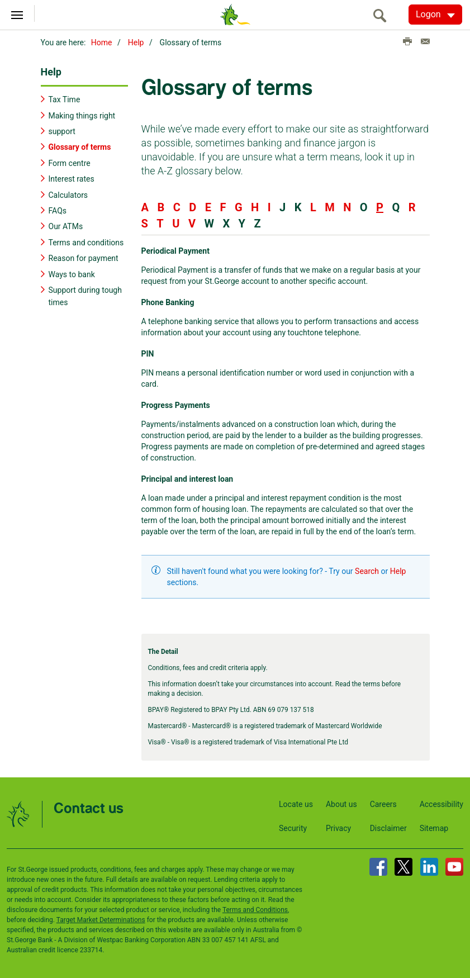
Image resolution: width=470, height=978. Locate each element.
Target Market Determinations (100, 919)
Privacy (338, 827)
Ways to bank (72, 273)
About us (341, 803)
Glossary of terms (80, 147)
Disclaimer (388, 827)
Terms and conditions (86, 242)
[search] (382, 15)
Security (293, 827)
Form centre (70, 162)
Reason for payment (83, 257)
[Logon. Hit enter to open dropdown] (435, 14)
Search (367, 571)
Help (136, 42)
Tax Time (64, 98)
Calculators (68, 194)
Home (101, 42)
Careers (383, 803)
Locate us (296, 803)
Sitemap (434, 827)
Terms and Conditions (255, 909)
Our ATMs (66, 226)
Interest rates (71, 178)
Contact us (89, 808)
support (62, 130)
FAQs (58, 210)
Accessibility (441, 803)
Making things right (82, 115)
